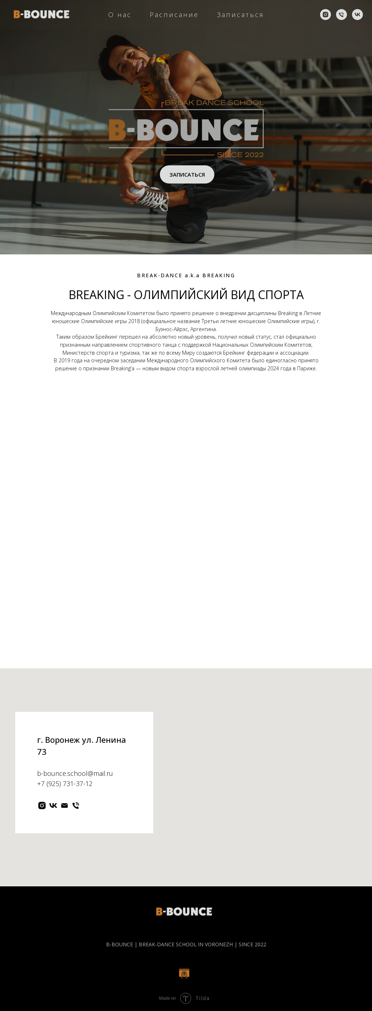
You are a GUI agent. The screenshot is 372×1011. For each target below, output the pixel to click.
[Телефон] (341, 14)
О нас (120, 14)
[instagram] (325, 14)
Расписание (174, 14)
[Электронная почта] (64, 805)
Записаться (240, 14)
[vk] (357, 14)
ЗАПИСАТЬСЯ (187, 174)
